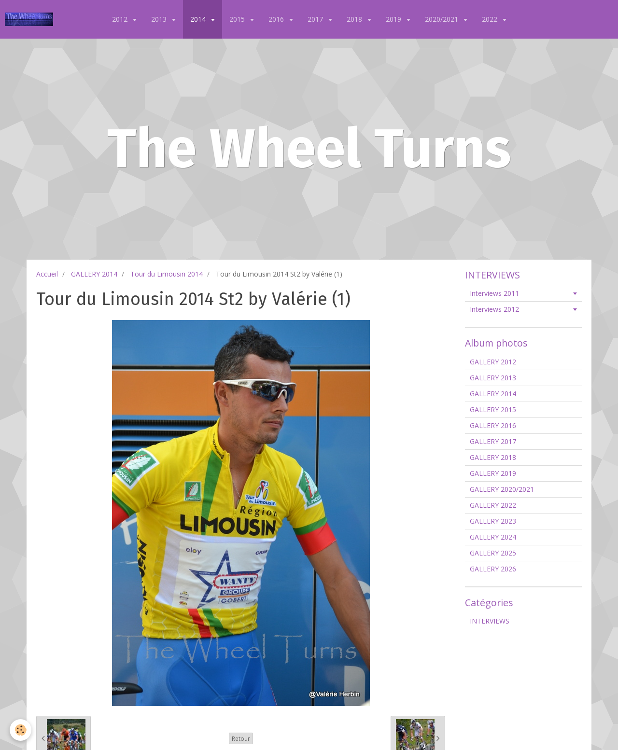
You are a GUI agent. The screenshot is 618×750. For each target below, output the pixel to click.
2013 (160, 19)
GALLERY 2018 (493, 457)
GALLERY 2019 (493, 473)
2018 (355, 19)
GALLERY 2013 (493, 377)
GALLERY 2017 (493, 441)
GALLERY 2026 (493, 568)
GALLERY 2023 (493, 521)
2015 (238, 19)
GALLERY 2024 (493, 537)
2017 (316, 19)
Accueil (47, 273)
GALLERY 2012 (493, 361)
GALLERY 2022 (493, 505)
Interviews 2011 (494, 293)
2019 (394, 19)
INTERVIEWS (489, 620)
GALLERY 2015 (493, 409)
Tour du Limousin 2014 (166, 273)
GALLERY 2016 (493, 425)
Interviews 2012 (494, 309)
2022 (490, 19)
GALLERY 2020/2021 (502, 489)
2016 (277, 19)
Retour (241, 738)
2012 (120, 19)
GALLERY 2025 (493, 552)
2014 (199, 19)
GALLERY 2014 (94, 273)
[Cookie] (20, 730)
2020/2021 (442, 19)
